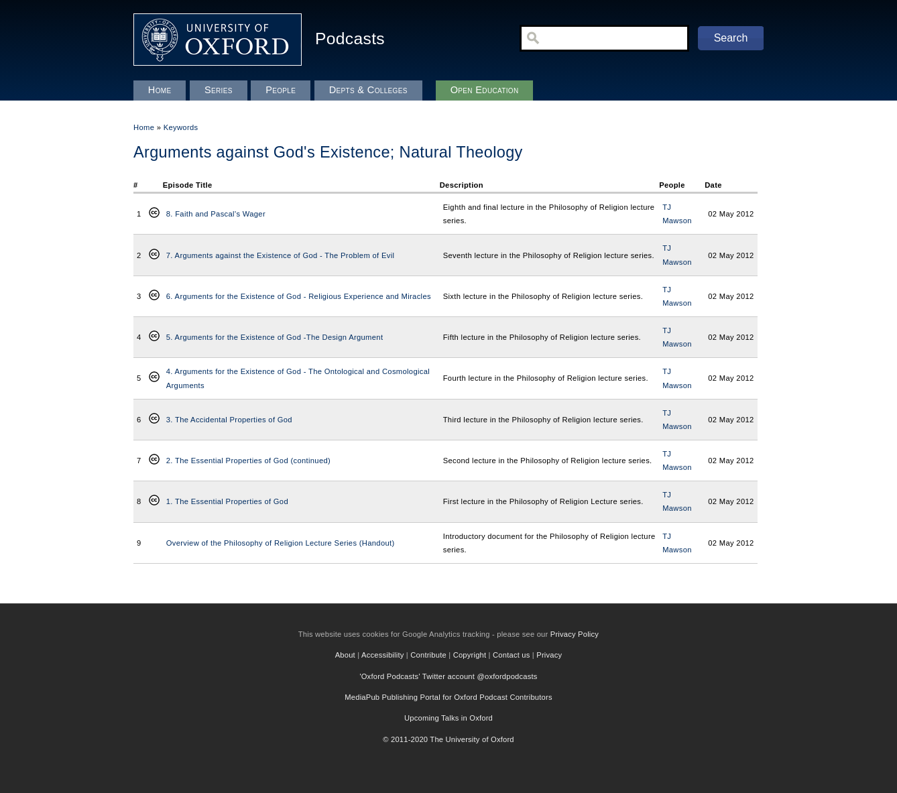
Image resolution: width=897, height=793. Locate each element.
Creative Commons (154, 214)
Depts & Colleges (368, 89)
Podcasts (350, 38)
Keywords (181, 127)
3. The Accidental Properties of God (229, 420)
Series (218, 89)
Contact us (511, 655)
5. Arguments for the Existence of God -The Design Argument (274, 337)
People (280, 89)
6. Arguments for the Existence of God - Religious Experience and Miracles (298, 296)
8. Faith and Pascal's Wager (215, 214)
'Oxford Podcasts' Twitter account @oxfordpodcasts (448, 676)
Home (143, 127)
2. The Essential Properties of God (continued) (248, 460)
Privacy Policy (574, 634)
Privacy (549, 655)
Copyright (470, 655)
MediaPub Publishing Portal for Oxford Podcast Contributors (448, 697)
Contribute (428, 655)
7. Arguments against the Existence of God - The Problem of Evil (280, 255)
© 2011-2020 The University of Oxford (448, 739)
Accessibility (382, 655)
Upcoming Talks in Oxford (448, 718)
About (345, 655)
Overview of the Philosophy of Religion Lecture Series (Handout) (280, 543)
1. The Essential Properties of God (227, 501)
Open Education (485, 89)
